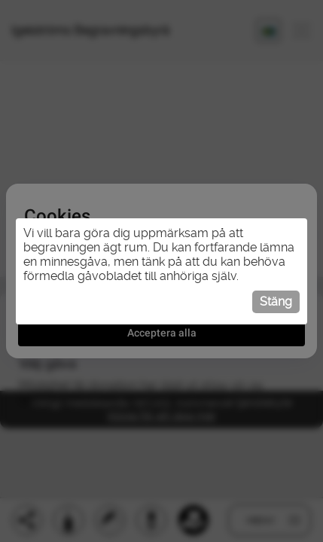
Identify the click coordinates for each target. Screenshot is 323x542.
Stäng (276, 301)
